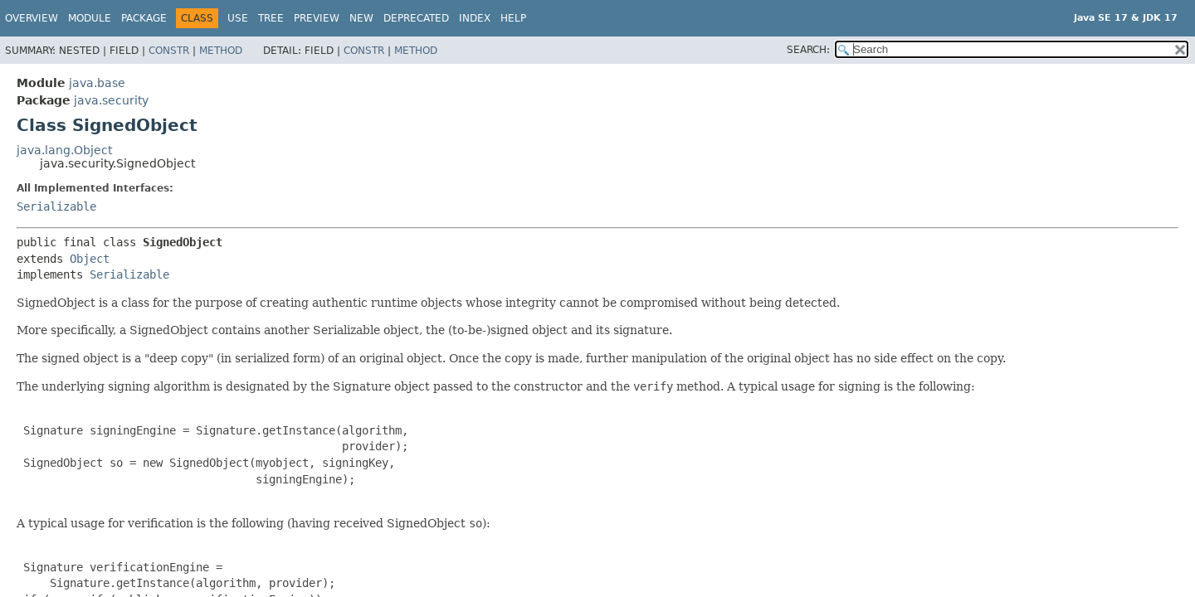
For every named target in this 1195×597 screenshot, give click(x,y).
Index (474, 18)
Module (89, 18)
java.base (97, 83)
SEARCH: (808, 50)
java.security (111, 100)
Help (513, 18)
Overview (31, 18)
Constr (169, 50)
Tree (271, 18)
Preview (316, 18)
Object (90, 258)
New (361, 18)
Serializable (56, 206)
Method (220, 50)
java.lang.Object (64, 150)
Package (144, 18)
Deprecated (416, 18)
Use (237, 18)
